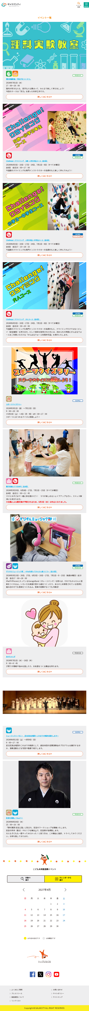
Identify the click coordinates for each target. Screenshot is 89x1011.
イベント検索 (78, 6)
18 (25, 920)
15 (51, 914)
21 (44, 920)
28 (44, 926)
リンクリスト (16, 1000)
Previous (23, 889)
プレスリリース (16, 993)
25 (25, 926)
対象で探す (27, 878)
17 (64, 914)
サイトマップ (57, 997)
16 (57, 914)
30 (57, 926)
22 (51, 920)
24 (64, 920)
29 (51, 926)
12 (32, 914)
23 (57, 920)
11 (25, 914)
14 (44, 914)
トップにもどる (44, 961)
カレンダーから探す (65, 878)
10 (64, 909)
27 (38, 926)
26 (32, 926)
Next (65, 889)
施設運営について (17, 997)
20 (38, 920)
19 (32, 920)
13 (38, 914)
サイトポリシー (58, 993)
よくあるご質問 (16, 989)
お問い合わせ (57, 989)
